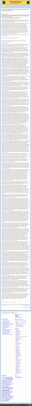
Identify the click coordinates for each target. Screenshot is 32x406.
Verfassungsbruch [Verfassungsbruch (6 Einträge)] (10, 398)
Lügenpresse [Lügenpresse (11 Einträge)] (4, 388)
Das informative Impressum (18, 317)
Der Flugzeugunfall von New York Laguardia (8, 323)
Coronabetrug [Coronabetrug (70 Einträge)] (9, 378)
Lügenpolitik (18, 360)
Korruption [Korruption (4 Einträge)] (3, 384)
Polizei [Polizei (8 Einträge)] (8, 394)
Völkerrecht (8, 302)
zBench (13, 404)
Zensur (17, 361)
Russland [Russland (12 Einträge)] (7, 396)
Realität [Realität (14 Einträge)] (3, 396)
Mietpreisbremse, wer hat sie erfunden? (7, 334)
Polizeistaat (17, 362)
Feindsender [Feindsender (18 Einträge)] (4, 381)
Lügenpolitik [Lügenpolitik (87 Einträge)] (5, 387)
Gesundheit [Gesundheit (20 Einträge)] (9, 382)
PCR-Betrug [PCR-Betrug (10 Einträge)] (7, 393)
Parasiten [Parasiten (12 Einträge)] (3, 393)
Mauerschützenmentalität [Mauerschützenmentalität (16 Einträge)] (7, 391)
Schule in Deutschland (5, 327)
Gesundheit (17, 340)
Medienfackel (16, 316)
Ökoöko (17, 357)
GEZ (16, 342)
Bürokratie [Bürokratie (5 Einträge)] (3, 378)
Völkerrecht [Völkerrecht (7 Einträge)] (3, 399)
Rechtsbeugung (18, 365)
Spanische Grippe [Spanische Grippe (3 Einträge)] (4, 397)
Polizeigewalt (18, 363)
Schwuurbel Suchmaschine (18, 314)
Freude (17, 337)
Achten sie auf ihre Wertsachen (6, 326)
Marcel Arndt (17, 324)
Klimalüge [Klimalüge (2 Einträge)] (13, 383)
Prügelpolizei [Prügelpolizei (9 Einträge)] (4, 395)
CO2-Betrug (3, 328)
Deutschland (17, 334)
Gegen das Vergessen (18, 338)
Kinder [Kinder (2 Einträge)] (10, 383)
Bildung (17, 332)
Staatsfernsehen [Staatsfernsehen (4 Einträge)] (8, 397)
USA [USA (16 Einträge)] (6, 398)
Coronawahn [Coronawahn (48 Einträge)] (9, 379)
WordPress (17, 404)
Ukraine (6, 302)
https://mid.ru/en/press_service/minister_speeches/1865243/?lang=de (11, 17)
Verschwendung (18, 372)
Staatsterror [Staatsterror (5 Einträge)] (3, 398)
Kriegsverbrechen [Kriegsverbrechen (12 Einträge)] (8, 384)
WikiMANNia (16, 315)
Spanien (17, 368)
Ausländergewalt (18, 331)
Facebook (17, 335)
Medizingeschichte (18, 355)
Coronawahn (17, 333)
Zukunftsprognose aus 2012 (6, 333)
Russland (15, 302)
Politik (3, 302)
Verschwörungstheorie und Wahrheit (7, 329)
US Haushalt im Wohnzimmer (6, 322)
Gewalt (17, 341)
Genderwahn (17, 339)
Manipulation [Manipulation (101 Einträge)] (6, 390)
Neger (16, 356)
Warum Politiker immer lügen (6, 332)
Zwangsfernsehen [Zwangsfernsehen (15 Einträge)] (5, 400)
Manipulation (17, 354)
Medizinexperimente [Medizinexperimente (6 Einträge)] (5, 392)
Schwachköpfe (18, 367)
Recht (16, 364)
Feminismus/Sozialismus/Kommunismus (21, 336)
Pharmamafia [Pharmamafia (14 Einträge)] (4, 394)
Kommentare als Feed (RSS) (18, 377)
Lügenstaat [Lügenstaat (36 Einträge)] (10, 388)
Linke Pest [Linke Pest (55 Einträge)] (4, 385)
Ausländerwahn (18, 359)
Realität (12, 302)
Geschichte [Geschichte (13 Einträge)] (4, 382)
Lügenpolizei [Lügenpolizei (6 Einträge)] (11, 387)
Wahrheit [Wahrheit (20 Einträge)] (8, 399)
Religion (17, 366)
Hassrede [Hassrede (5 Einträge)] (8, 383)
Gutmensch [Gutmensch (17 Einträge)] (4, 383)
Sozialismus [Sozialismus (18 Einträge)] (11, 396)
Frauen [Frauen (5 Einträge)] (11, 381)
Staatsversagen (18, 370)
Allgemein (17, 330)
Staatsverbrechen (18, 369)
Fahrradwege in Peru (23, 324)
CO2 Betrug (19, 325)
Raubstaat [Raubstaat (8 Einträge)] (9, 395)
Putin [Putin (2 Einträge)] (7, 395)
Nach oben (29, 404)
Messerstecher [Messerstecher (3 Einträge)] (10, 392)
